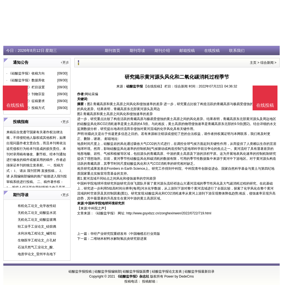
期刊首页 (112, 50)
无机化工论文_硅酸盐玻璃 (37, 220)
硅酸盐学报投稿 (80, 271)
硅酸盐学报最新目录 (199, 271)
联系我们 (237, 50)
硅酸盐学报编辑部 (108, 271)
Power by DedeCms (179, 276)
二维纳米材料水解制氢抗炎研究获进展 (118, 239)
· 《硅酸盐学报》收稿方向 (25, 73)
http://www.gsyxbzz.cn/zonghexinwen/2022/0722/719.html (168, 213)
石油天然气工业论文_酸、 (37, 247)
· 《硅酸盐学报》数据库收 (25, 80)
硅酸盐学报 (134, 86)
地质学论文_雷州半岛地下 (37, 254)
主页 (253, 63)
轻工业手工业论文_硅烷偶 (37, 226)
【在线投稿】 (154, 86)
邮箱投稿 (187, 50)
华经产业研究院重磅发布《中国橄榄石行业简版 (125, 234)
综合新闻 (267, 63)
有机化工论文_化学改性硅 (37, 206)
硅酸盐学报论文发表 (167, 271)
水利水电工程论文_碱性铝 (37, 233)
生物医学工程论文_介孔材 (37, 240)
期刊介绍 (162, 50)
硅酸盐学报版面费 (136, 271)
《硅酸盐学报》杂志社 (132, 276)
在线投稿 (212, 50)
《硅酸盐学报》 (105, 213)
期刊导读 (137, 50)
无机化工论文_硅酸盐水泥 (37, 213)
